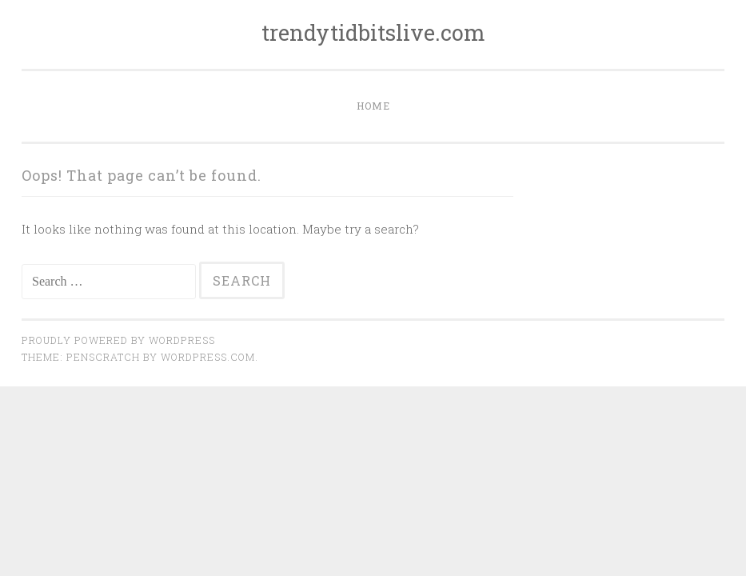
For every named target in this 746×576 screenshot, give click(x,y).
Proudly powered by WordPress (118, 340)
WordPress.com (208, 356)
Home (373, 105)
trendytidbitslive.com (373, 32)
